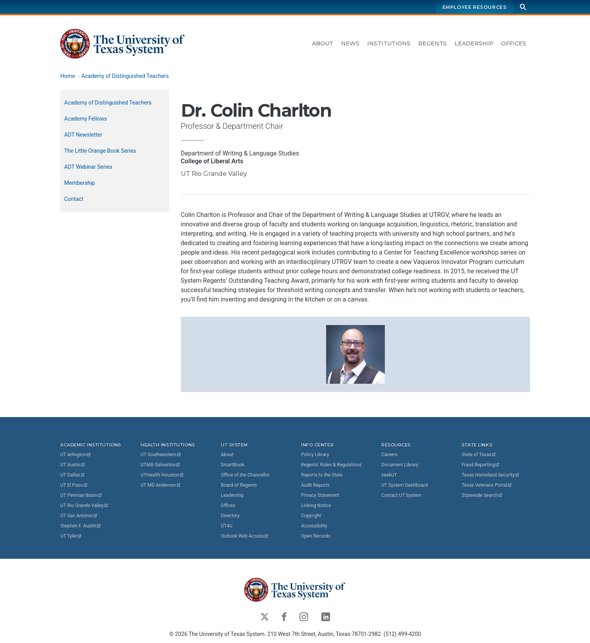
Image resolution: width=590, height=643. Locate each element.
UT (75, 454)
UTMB (160, 465)
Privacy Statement (320, 495)
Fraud (481, 465)
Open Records (315, 536)
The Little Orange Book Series (100, 151)
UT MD (161, 485)
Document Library (399, 465)
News (350, 43)
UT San (78, 515)
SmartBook (232, 465)
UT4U (226, 526)
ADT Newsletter (83, 135)
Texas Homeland (491, 475)
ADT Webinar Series (88, 167)
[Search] (523, 7)
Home (67, 76)
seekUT (389, 475)
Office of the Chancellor (245, 475)
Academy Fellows (85, 119)
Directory (230, 515)
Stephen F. (80, 526)
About (322, 43)
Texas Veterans (487, 485)
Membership (79, 183)
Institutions (388, 43)
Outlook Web (245, 536)
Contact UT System (401, 495)
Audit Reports (315, 485)
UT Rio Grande (84, 505)
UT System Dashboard (404, 485)
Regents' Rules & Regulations (331, 465)
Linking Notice (316, 505)
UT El (74, 485)
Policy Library (315, 454)
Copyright (311, 515)
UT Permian (81, 495)
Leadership (474, 43)
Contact (73, 199)
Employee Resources (474, 7)
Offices (513, 43)
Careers (389, 454)
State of (479, 454)
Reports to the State (322, 475)
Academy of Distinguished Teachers (124, 76)
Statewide (482, 495)
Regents (432, 43)
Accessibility (314, 526)
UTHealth (162, 475)
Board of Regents (239, 485)
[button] (355, 354)
